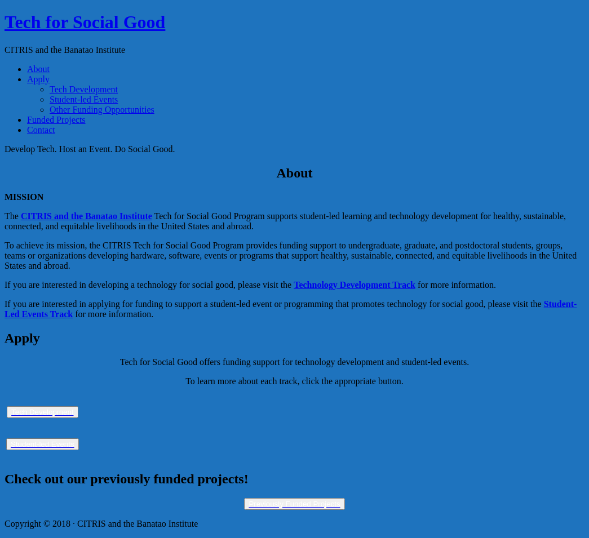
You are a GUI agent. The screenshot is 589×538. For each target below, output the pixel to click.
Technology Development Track (354, 285)
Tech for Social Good (85, 22)
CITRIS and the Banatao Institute (86, 216)
